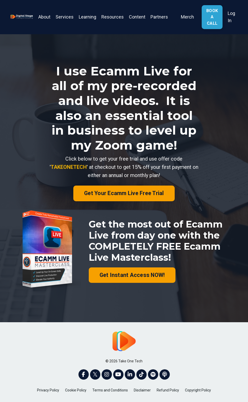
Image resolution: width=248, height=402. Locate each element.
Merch (187, 17)
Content (137, 17)
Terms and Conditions (110, 390)
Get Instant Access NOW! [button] (132, 275)
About (44, 17)
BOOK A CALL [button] (212, 17)
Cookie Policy (75, 390)
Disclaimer (142, 390)
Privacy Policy (48, 390)
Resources (112, 17)
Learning (87, 17)
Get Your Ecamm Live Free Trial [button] (124, 193)
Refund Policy (168, 390)
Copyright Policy (198, 390)
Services (65, 17)
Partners (159, 17)
